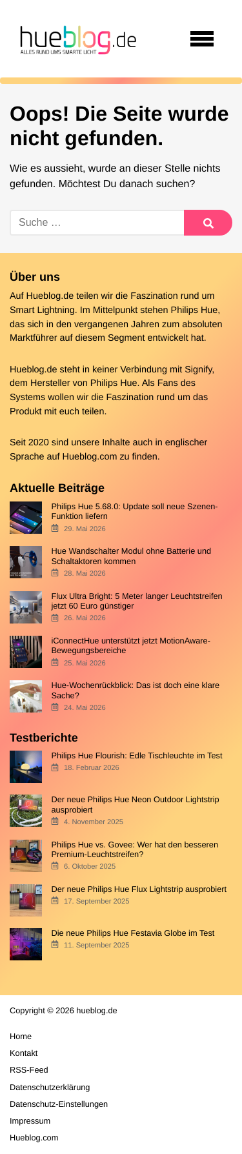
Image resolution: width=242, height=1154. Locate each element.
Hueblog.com (90, 457)
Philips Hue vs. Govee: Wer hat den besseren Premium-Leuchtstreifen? (134, 849)
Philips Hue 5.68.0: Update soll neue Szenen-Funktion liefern (134, 511)
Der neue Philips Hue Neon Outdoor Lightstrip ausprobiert (135, 804)
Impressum (30, 1121)
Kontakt (23, 1053)
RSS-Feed (29, 1070)
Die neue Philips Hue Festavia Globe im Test (132, 933)
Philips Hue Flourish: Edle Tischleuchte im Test (136, 755)
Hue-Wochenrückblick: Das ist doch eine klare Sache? (135, 690)
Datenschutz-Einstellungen (59, 1104)
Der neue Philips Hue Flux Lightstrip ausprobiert (139, 889)
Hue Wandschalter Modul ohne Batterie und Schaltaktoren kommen (131, 555)
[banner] (76, 38)
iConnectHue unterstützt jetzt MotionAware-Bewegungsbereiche (130, 645)
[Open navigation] (202, 39)
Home (21, 1036)
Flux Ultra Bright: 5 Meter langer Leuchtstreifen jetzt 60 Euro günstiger (136, 601)
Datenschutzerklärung (50, 1087)
